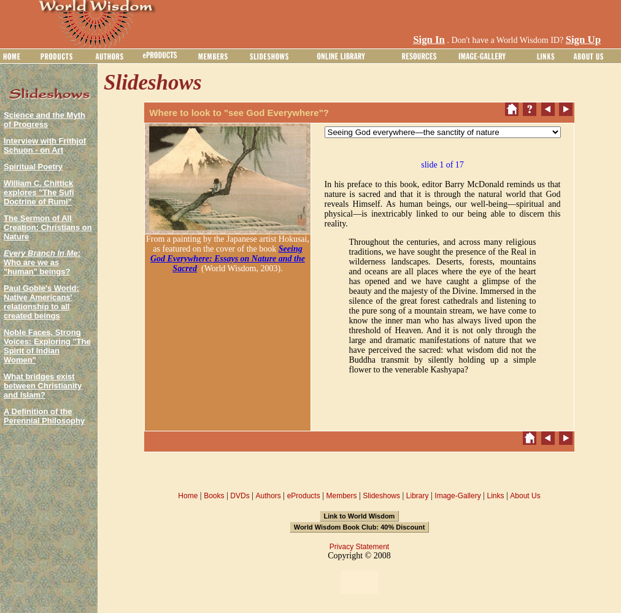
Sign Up (583, 39)
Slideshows (381, 496)
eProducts (303, 496)
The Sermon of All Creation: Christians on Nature (48, 227)
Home (188, 496)
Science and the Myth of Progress (44, 119)
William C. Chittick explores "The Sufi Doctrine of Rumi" (39, 192)
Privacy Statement (359, 546)
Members (341, 496)
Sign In (429, 39)
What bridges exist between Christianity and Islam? (43, 385)
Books (214, 496)
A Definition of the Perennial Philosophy (44, 416)
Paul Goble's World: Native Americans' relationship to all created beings (41, 301)
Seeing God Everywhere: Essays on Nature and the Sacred (227, 258)
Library (417, 496)
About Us (525, 496)
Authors (267, 496)
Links (495, 496)
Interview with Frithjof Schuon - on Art (45, 145)
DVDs (239, 496)
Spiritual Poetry (33, 166)
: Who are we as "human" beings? (42, 262)
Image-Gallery (457, 496)
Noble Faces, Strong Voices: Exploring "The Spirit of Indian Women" (47, 346)
